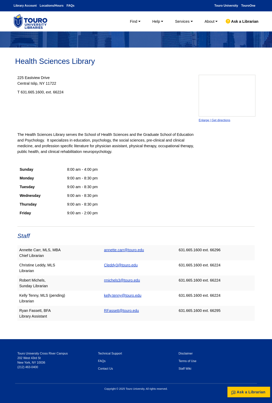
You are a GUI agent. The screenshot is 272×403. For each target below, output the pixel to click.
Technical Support (110, 353)
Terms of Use (187, 361)
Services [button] (182, 21)
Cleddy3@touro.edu (121, 265)
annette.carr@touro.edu (124, 250)
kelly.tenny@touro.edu (122, 295)
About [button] (209, 21)
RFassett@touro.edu (121, 310)
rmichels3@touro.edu (122, 280)
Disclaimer (185, 353)
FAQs (70, 5)
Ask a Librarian (242, 21)
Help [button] (156, 21)
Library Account (25, 5)
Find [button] (133, 21)
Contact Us (105, 368)
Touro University (226, 5)
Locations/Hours (51, 5)
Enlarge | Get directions (214, 120)
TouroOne (248, 5)
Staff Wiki (184, 368)
